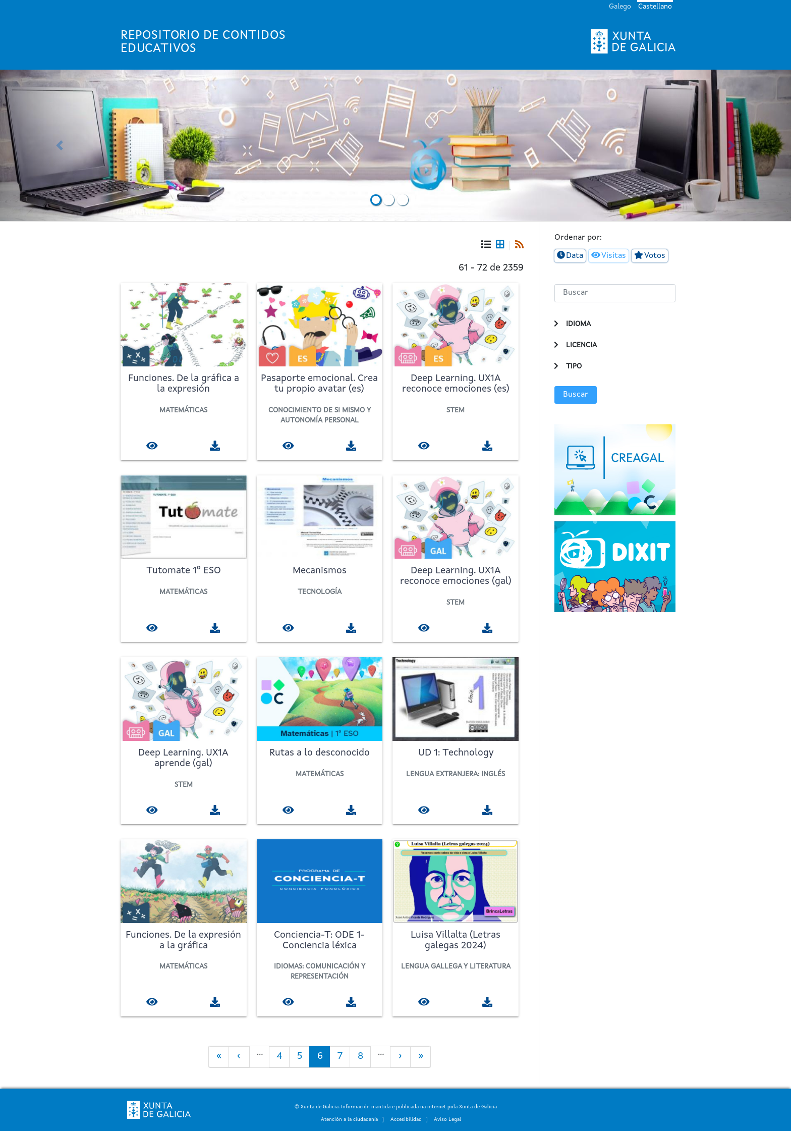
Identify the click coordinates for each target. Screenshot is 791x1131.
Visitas (613, 256)
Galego (620, 6)
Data (574, 256)
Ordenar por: (578, 238)
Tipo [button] (574, 366)
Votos (654, 256)
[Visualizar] (152, 445)
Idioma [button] (578, 324)
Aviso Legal (447, 1119)
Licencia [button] (581, 345)
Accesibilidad (406, 1119)
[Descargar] (215, 445)
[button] (59, 145)
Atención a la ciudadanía (349, 1119)
